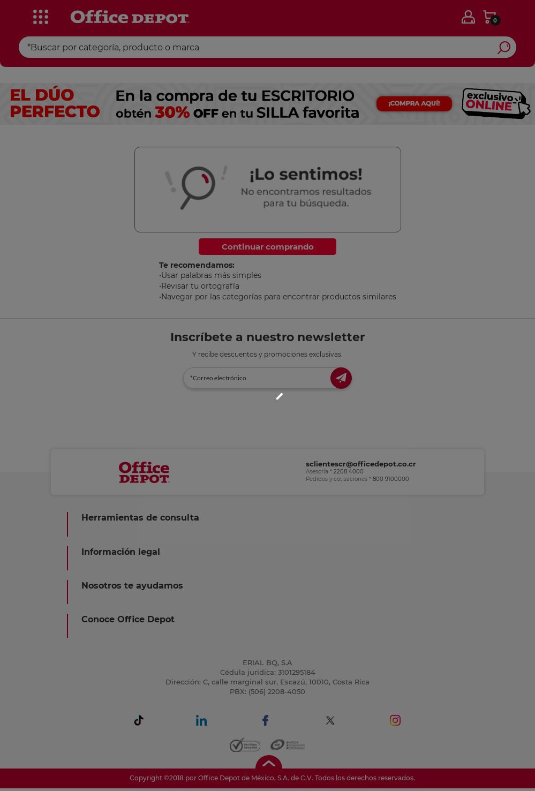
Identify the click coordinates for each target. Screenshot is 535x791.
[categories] (37, 15)
